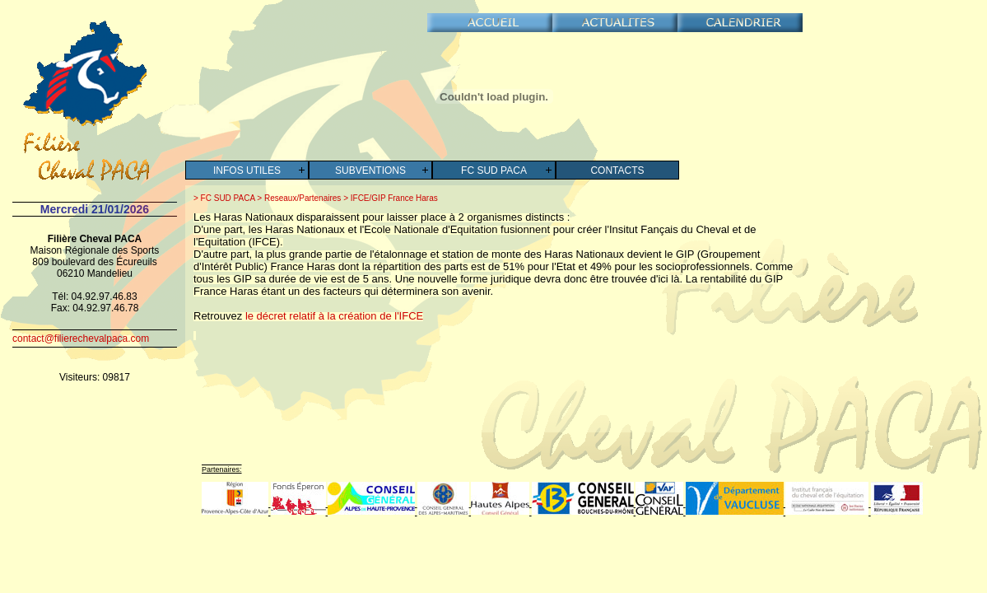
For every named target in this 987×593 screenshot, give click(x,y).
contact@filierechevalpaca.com (80, 338)
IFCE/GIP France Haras (393, 198)
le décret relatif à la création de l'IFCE (334, 316)
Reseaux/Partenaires (301, 198)
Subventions (370, 170)
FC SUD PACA (494, 170)
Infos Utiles (247, 170)
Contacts (617, 170)
